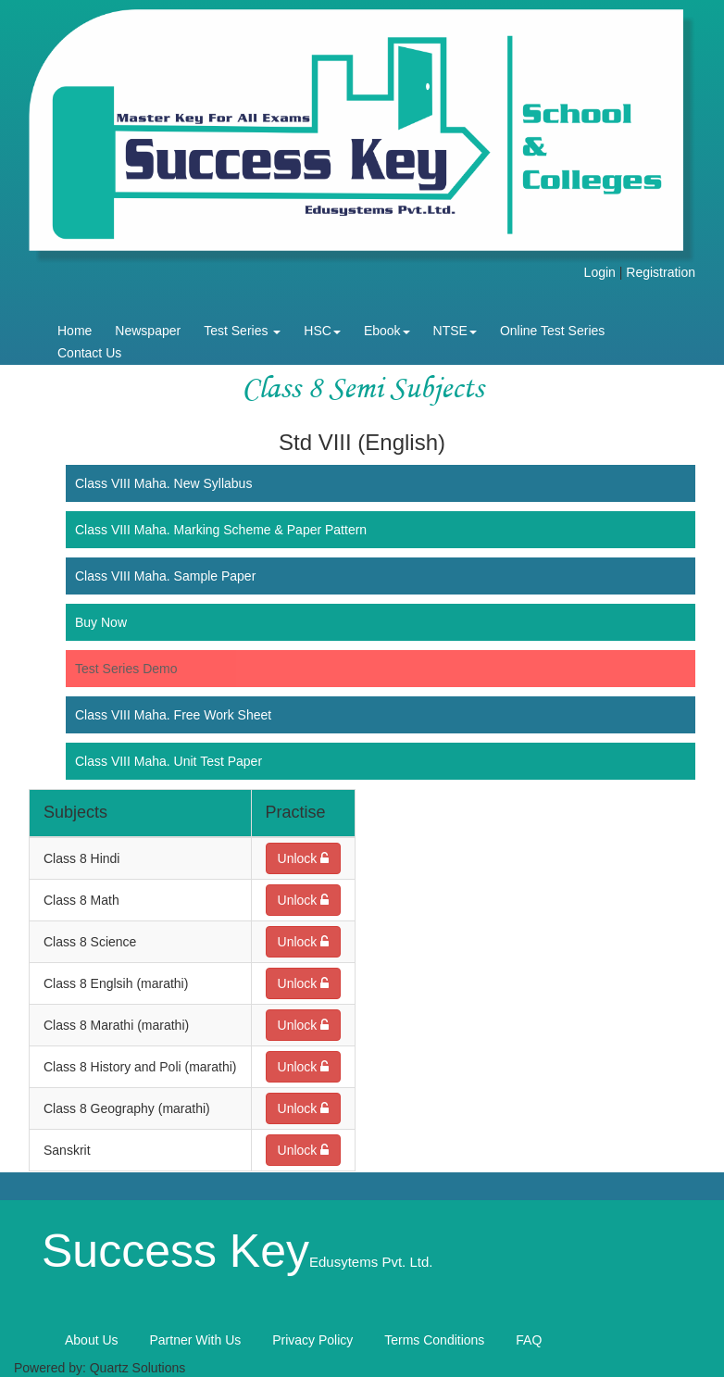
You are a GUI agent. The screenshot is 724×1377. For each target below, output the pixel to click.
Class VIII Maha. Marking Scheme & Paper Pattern (221, 529)
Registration (660, 272)
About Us (92, 1340)
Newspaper (148, 330)
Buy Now (101, 622)
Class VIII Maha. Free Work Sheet (173, 714)
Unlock (304, 858)
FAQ (529, 1340)
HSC (322, 330)
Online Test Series (552, 330)
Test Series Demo (126, 668)
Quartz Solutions (138, 1367)
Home (74, 330)
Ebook (387, 330)
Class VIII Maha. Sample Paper (165, 576)
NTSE (455, 330)
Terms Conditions (434, 1340)
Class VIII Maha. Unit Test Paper (168, 761)
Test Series (242, 330)
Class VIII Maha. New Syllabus (163, 483)
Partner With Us (195, 1340)
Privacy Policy (312, 1340)
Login (600, 272)
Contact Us (89, 352)
